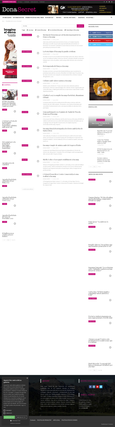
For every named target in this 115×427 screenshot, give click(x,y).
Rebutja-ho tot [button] (21, 417)
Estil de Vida (69, 17)
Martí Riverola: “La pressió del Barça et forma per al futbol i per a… (104, 132)
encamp (30, 30)
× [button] (27, 378)
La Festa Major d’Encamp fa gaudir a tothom (59, 51)
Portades (7, 17)
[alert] (15, 401)
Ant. (90, 166)
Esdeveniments (26, 35)
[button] (15, 421)
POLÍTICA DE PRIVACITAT (44, 420)
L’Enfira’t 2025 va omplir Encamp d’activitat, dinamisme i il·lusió (63, 96)
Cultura (89, 17)
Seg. (95, 166)
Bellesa (24, 159)
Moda (58, 17)
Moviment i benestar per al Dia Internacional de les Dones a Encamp (62, 36)
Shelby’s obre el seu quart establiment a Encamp (61, 160)
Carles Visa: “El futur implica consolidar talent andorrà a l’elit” (104, 141)
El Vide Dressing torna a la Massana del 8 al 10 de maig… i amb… (104, 150)
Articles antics (28, 189)
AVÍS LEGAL (56, 420)
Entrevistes (18, 17)
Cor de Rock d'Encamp (55, 30)
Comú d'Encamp (40, 30)
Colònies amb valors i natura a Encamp (57, 81)
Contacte (26, 2)
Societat (49, 17)
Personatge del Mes (34, 17)
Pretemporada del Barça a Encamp (55, 66)
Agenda (81, 17)
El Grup (20, 2)
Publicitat (42, 2)
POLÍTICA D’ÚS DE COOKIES (69, 420)
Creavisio (110, 424)
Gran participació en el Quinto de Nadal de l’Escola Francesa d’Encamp (61, 113)
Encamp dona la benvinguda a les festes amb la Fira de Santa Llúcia (63, 130)
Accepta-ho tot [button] (9, 417)
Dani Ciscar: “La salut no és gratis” (100, 124)
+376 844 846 (84, 408)
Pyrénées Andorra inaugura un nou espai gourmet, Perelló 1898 (103, 159)
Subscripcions (34, 2)
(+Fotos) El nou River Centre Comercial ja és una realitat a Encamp (61, 175)
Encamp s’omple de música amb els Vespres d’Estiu (62, 145)
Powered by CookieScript (15, 423)
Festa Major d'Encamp (72, 30)
